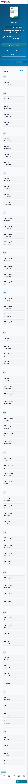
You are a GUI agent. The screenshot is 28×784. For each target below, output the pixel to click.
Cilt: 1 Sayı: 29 (8, 481)
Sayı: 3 (6, 745)
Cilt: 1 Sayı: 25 (8, 521)
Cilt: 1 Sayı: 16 (8, 617)
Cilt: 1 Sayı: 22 (8, 561)
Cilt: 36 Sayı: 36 (8, 418)
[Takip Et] (19, 62)
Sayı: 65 (6, 122)
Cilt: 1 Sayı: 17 (8, 601)
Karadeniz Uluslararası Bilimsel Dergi (14, 31)
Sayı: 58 (6, 194)
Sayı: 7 (6, 705)
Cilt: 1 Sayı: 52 (8, 258)
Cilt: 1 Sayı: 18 (8, 578)
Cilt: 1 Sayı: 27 (8, 505)
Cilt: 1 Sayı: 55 (8, 226)
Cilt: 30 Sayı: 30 (8, 473)
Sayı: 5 (6, 721)
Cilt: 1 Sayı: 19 (8, 585)
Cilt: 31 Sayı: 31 (8, 466)
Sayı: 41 (6, 361)
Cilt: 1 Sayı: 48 (8, 298)
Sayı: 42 (6, 354)
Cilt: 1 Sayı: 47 (8, 306)
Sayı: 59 (6, 186)
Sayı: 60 (6, 178)
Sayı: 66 (6, 114)
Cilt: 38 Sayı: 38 (8, 394)
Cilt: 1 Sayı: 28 (8, 498)
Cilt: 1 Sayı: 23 (8, 545)
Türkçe (20, 1)
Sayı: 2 (6, 753)
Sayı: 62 (6, 154)
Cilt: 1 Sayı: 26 (8, 513)
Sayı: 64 (6, 138)
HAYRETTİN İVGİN (17, 27)
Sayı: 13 (6, 641)
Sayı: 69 (6, 82)
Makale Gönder (14, 45)
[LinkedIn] (19, 776)
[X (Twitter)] (14, 776)
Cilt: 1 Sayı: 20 (8, 593)
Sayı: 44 (6, 338)
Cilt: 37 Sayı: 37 (8, 401)
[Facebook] (4, 776)
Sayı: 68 (6, 98)
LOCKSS (21, 70)
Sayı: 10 (6, 673)
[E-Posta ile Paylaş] (24, 776)
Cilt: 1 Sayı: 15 (8, 625)
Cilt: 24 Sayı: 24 (8, 538)
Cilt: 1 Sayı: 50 (8, 274)
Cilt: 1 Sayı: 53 (8, 242)
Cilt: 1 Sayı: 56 (8, 218)
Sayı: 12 (6, 657)
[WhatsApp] (9, 776)
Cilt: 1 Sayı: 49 (8, 282)
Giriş (25, 1)
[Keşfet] (14, 55)
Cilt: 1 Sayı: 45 (8, 322)
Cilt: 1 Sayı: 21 (8, 553)
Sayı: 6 (6, 713)
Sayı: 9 (6, 681)
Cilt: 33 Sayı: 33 (8, 441)
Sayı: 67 (6, 106)
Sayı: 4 (6, 737)
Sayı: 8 (6, 697)
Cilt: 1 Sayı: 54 (8, 234)
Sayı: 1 (6, 761)
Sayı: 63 (6, 146)
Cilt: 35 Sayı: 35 (8, 426)
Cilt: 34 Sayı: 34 (8, 433)
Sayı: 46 (6, 314)
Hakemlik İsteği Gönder (14, 50)
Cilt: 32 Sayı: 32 (8, 458)
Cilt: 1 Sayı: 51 (8, 266)
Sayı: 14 (6, 633)
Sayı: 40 (6, 378)
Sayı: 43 (6, 346)
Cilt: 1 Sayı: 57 (8, 202)
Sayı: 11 (6, 665)
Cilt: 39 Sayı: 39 (8, 386)
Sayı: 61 (6, 162)
